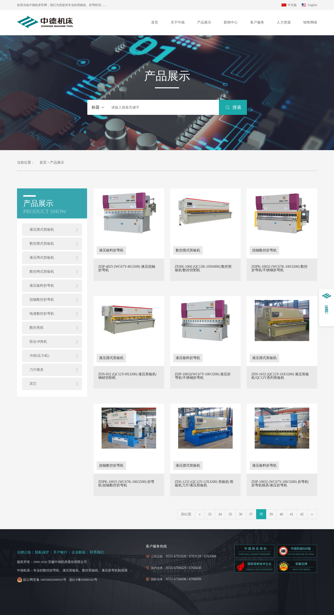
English (312, 5)
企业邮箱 (79, 552)
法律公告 (24, 552)
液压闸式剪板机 (42, 257)
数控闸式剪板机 (42, 271)
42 (302, 514)
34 (220, 514)
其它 (33, 384)
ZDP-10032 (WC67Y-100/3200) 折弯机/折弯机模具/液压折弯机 (280, 483)
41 (291, 514)
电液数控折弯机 (42, 314)
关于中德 (178, 22)
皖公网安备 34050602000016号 (44, 579)
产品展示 (204, 22)
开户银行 (60, 552)
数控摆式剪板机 (42, 243)
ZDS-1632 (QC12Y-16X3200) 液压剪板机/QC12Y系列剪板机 (280, 376)
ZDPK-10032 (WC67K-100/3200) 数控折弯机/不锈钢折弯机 (279, 268)
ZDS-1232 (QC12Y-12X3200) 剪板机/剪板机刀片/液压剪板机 (204, 483)
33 (210, 514)
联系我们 (97, 552)
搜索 (237, 107)
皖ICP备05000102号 (83, 579)
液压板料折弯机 (42, 285)
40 (281, 514)
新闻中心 (231, 22)
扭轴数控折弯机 (42, 299)
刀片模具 (37, 370)
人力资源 (284, 22)
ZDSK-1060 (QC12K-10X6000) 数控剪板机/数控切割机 (203, 268)
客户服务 (257, 22)
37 (251, 514)
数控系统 (37, 328)
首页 (154, 22)
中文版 (292, 5)
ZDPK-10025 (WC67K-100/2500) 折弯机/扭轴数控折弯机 (126, 483)
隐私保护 (42, 552)
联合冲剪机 (38, 342)
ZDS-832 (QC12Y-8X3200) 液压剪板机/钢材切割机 (127, 376)
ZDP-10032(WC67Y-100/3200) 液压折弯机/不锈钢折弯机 (203, 376)
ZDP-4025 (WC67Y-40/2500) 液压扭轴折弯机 (126, 268)
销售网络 (310, 22)
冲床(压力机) (39, 356)
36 (240, 514)
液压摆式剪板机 (42, 229)
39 (271, 514)
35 (230, 514)
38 (261, 514)
